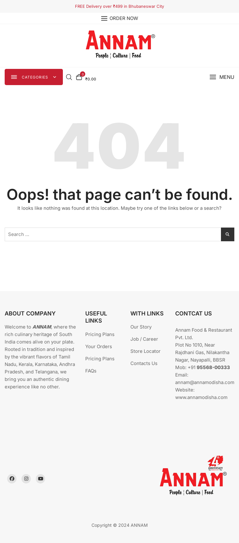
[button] (221, 77)
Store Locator (145, 351)
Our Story (141, 327)
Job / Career (144, 339)
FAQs (90, 371)
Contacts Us (143, 363)
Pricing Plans (100, 334)
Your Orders (98, 346)
